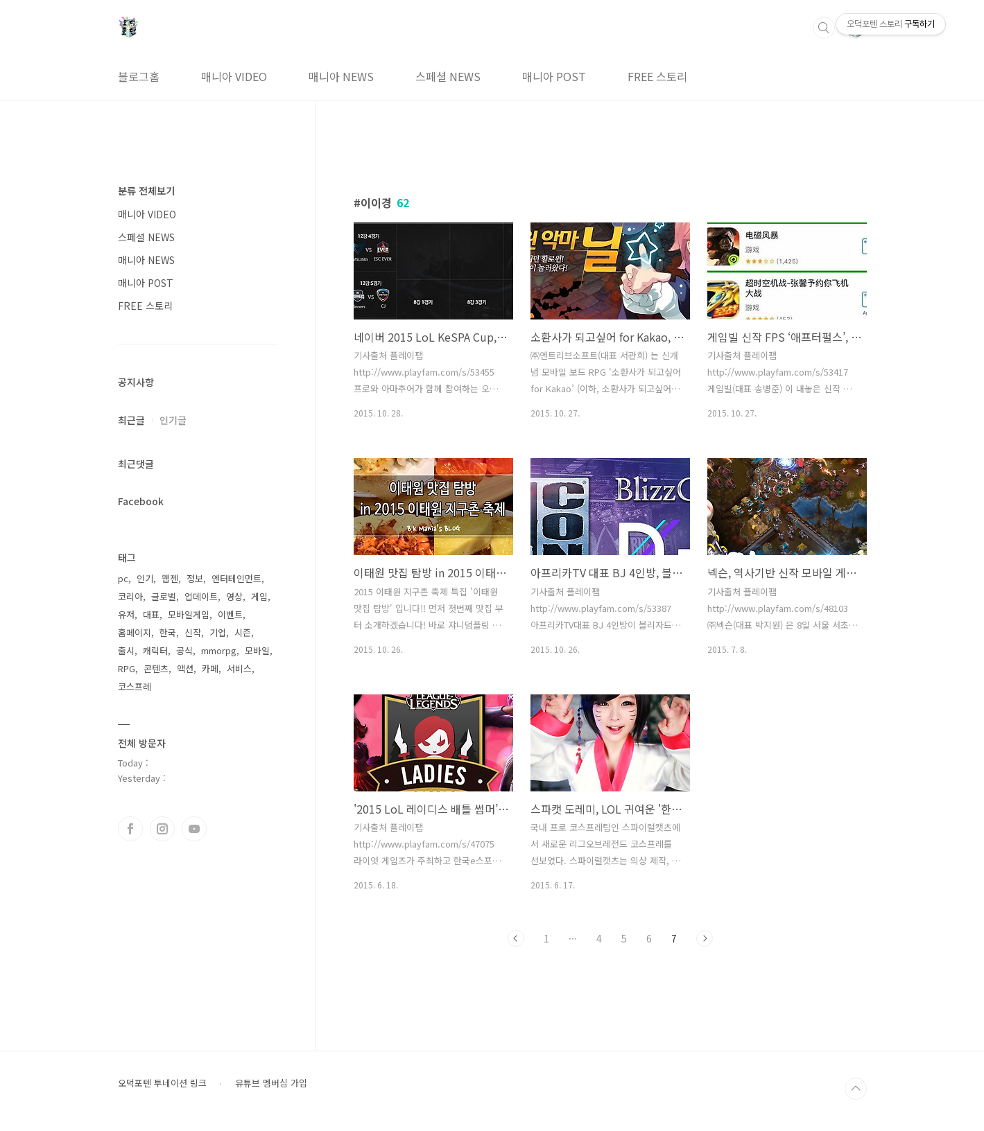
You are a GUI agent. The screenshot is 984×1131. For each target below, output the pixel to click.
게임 (259, 596)
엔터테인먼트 (236, 578)
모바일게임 (188, 614)
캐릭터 (155, 650)
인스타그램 (162, 828)
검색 (823, 27)
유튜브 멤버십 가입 (271, 1083)
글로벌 (163, 596)
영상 (234, 596)
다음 (704, 938)
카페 (210, 668)
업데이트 (201, 596)
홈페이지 (134, 632)
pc (123, 578)
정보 (195, 578)
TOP (856, 1089)
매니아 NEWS (341, 76)
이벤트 (230, 614)
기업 (217, 632)
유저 (126, 614)
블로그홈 (138, 76)
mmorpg (218, 650)
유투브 (194, 828)
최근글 (131, 420)
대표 (151, 614)
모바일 (257, 650)
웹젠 (170, 578)
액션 (185, 668)
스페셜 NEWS (448, 76)
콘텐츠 (156, 668)
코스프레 (134, 686)
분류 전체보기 (146, 191)
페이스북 (130, 828)
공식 (184, 650)
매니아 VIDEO (234, 76)
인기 (145, 578)
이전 (516, 938)
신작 (192, 632)
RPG (126, 668)
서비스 (239, 668)
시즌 (242, 632)
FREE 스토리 (657, 76)
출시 (126, 650)
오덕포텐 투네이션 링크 (162, 1083)
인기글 (173, 420)
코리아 (130, 596)
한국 (167, 632)
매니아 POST (554, 76)
